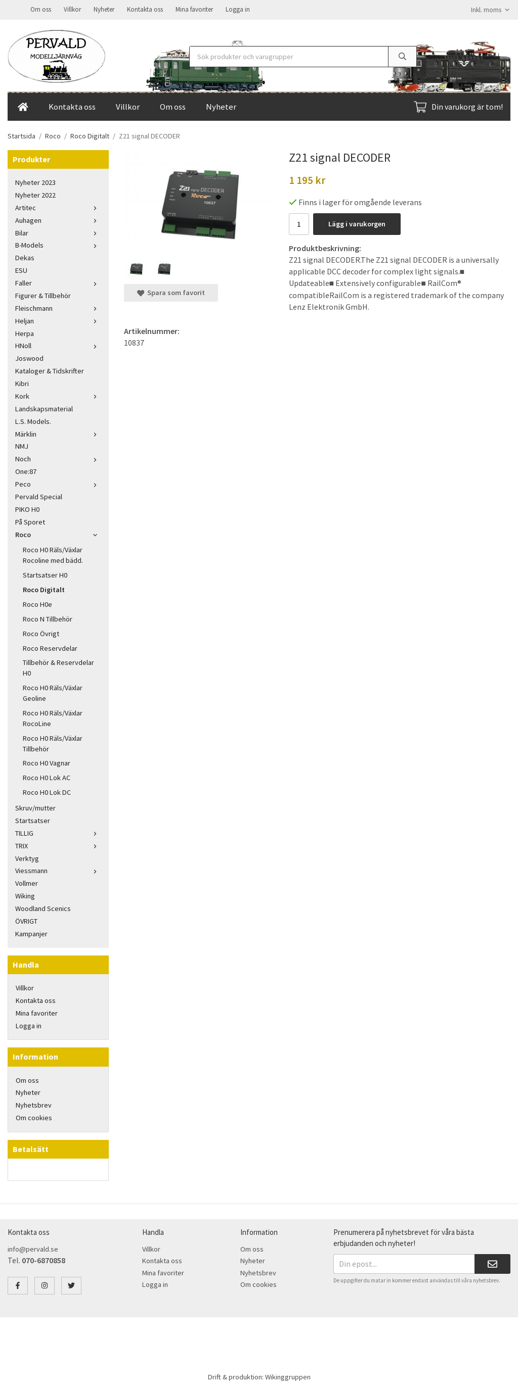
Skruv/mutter (35, 806)
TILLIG (58, 832)
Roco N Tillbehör (47, 617)
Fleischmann (58, 307)
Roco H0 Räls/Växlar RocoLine (52, 717)
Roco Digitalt (44, 588)
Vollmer (26, 882)
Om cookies (34, 1116)
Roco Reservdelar (50, 647)
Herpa (24, 332)
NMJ (21, 445)
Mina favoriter (194, 9)
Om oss (40, 9)
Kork (58, 395)
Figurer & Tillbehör (43, 294)
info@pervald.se (33, 1248)
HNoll (58, 344)
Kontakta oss (145, 9)
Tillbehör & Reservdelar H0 (58, 667)
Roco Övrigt (41, 632)
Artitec (58, 206)
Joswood (29, 357)
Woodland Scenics (43, 907)
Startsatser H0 (45, 574)
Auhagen (58, 219)
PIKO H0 (27, 508)
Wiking (25, 894)
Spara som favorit (171, 291)
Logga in (238, 9)
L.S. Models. (33, 420)
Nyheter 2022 (35, 194)
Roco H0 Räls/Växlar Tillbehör (52, 742)
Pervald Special (38, 495)
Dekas (24, 256)
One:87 (25, 470)
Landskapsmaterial (44, 407)
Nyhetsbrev (34, 1104)
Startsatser (32, 819)
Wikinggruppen (288, 1375)
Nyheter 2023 (35, 181)
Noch (58, 457)
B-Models (58, 244)
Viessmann (58, 869)
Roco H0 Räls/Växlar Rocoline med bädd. (53, 554)
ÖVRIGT (26, 920)
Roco (58, 533)
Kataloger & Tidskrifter (49, 369)
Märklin (58, 433)
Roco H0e (37, 603)
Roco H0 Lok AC (46, 776)
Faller (58, 281)
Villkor (72, 9)
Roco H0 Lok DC (47, 791)
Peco (58, 483)
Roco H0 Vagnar (46, 762)
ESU (21, 269)
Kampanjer (31, 932)
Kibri (22, 382)
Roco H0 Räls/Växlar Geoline (52, 692)
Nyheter (104, 9)
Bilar (58, 231)
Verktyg (27, 857)
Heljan (58, 319)
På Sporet (30, 520)
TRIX (58, 844)
